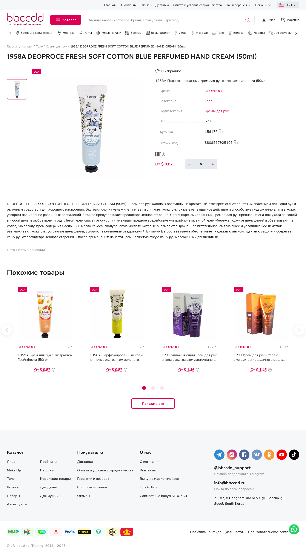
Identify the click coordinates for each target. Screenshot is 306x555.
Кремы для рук (217, 111)
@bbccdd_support (232, 468)
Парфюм (47, 470)
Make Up (14, 470)
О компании (149, 461)
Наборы (13, 495)
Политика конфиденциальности (216, 531)
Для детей (48, 487)
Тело (208, 100)
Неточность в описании (26, 249)
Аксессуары (17, 504)
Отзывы (83, 495)
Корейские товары (55, 478)
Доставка (85, 461)
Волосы (13, 487)
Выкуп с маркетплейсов (159, 478)
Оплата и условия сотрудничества (105, 470)
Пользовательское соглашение (273, 531)
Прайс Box (148, 487)
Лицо (11, 461)
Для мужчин (50, 495)
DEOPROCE (214, 90)
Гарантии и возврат (93, 478)
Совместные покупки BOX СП (164, 495)
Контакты (148, 470)
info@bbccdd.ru (230, 483)
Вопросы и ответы (92, 487)
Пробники (48, 461)
